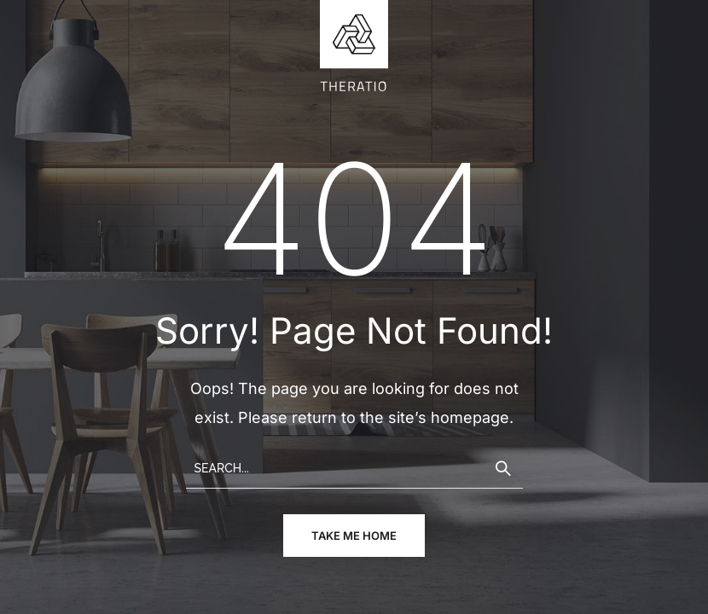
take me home (354, 535)
